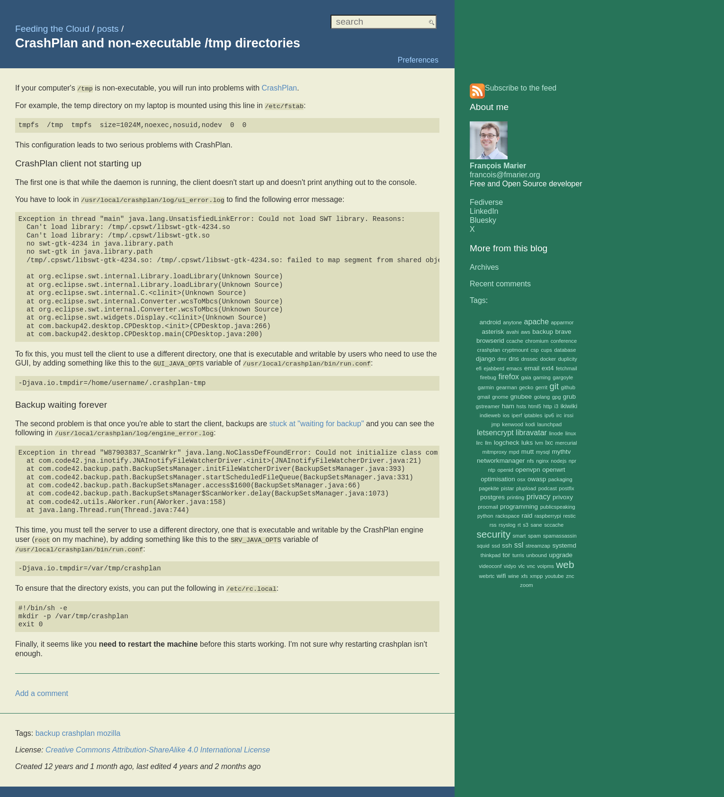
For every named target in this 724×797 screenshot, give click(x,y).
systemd (564, 545)
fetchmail (566, 368)
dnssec (529, 359)
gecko (526, 387)
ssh (507, 545)
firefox (508, 377)
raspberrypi (548, 516)
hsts (522, 406)
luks (527, 442)
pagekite (489, 488)
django (485, 358)
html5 (534, 406)
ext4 (548, 368)
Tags (478, 300)
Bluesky (483, 220)
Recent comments (500, 284)
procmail (488, 507)
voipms (545, 566)
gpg (556, 397)
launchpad (549, 424)
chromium (536, 341)
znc (570, 576)
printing (516, 497)
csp (534, 350)
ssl (519, 545)
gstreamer (488, 406)
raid (527, 515)
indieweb (490, 415)
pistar (507, 488)
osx (521, 479)
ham (508, 406)
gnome (500, 397)
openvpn (528, 469)
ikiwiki (569, 406)
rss (493, 525)
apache (536, 322)
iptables (533, 415)
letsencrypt (495, 433)
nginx (542, 461)
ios (506, 415)
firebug (488, 377)
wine (513, 576)
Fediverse (486, 202)
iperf (517, 415)
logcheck (506, 442)
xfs (524, 576)
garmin (486, 387)
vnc (531, 566)
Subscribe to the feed (520, 88)
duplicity (567, 359)
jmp (496, 424)
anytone (512, 322)
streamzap (538, 546)
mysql (543, 452)
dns (514, 358)
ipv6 (549, 415)
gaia (526, 377)
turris (518, 555)
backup (542, 331)
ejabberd (494, 368)
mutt (527, 451)
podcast (547, 488)
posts (108, 29)
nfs (530, 461)
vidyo (510, 566)
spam (534, 536)
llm (488, 443)
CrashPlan (279, 88)
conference (564, 341)
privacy (539, 497)
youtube (554, 576)
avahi (512, 332)
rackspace (507, 516)
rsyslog (507, 525)
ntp (491, 470)
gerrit (542, 387)
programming (519, 506)
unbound (536, 555)
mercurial (566, 443)
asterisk (493, 331)
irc (559, 415)
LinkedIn (484, 211)
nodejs (558, 461)
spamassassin (560, 536)
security (493, 534)
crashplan (489, 350)
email (531, 368)
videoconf (490, 566)
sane (536, 525)
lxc (549, 442)
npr (572, 461)
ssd (496, 546)
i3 (556, 406)
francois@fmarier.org (505, 175)
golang (542, 397)
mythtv (561, 451)
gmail (483, 397)
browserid (490, 340)
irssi (568, 415)
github (568, 387)
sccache (553, 525)
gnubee (521, 396)
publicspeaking (557, 507)
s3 (525, 525)
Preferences (418, 60)
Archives (484, 267)
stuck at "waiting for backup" (316, 421)
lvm (539, 443)
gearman (506, 387)
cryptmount (515, 350)
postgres (492, 497)
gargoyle (563, 377)
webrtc (486, 576)
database (565, 350)
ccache (514, 341)
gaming (542, 377)
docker (548, 359)
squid (483, 546)
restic (569, 516)
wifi (501, 575)
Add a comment (41, 689)
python (485, 516)
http (547, 406)
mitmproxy (495, 452)
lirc (479, 443)
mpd (514, 452)
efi (479, 368)
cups (546, 350)
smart (519, 536)
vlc (521, 566)
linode (556, 433)
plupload (526, 488)
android (490, 322)
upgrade (560, 555)
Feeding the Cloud (52, 29)
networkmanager (501, 460)
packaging (560, 479)
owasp (536, 479)
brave (563, 331)
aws (525, 332)
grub (569, 396)
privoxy (563, 497)
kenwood (512, 424)
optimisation (498, 479)
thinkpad (491, 555)
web (565, 564)
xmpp (536, 576)
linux (570, 433)
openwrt (553, 469)
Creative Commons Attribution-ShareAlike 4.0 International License (157, 746)
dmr (501, 359)
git (554, 386)
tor (506, 555)
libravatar (531, 433)
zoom (526, 585)
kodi (531, 424)
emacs (514, 368)
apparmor (562, 322)
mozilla (109, 729)
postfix (566, 488)
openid (505, 470)
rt (519, 525)
